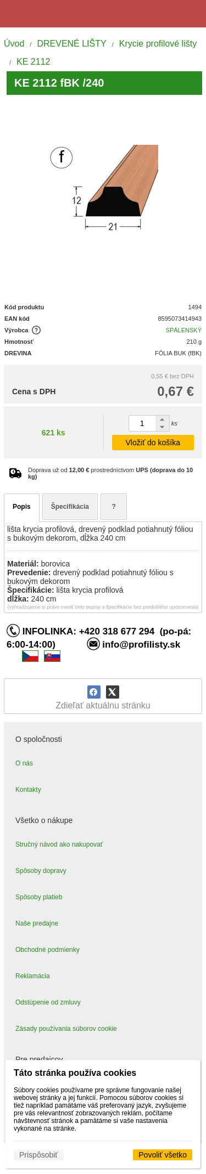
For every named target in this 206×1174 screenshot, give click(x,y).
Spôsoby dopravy (40, 871)
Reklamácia (32, 976)
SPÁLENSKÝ (184, 330)
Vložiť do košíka (153, 442)
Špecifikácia (70, 507)
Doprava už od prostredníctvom (110, 473)
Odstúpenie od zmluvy (48, 1002)
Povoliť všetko (162, 1154)
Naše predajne (36, 923)
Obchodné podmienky (47, 950)
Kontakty (28, 789)
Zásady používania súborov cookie (66, 1029)
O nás (24, 763)
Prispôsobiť (38, 1154)
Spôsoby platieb (38, 897)
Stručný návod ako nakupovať (59, 844)
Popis (22, 507)
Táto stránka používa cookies (75, 1072)
